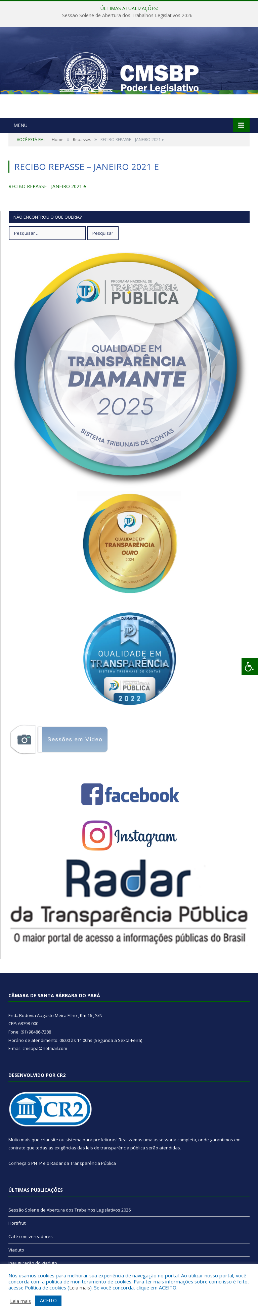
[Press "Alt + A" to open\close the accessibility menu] (250, 666)
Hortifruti (17, 1223)
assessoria (165, 1140)
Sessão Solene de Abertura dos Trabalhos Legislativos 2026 (127, 15)
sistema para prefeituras (91, 1140)
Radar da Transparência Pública (83, 1163)
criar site (49, 1140)
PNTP (36, 1163)
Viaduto (16, 1250)
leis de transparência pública (115, 1148)
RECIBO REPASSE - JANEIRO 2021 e (47, 186)
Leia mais (79, 1287)
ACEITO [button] (48, 1300)
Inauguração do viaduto (32, 1263)
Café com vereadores (30, 1236)
